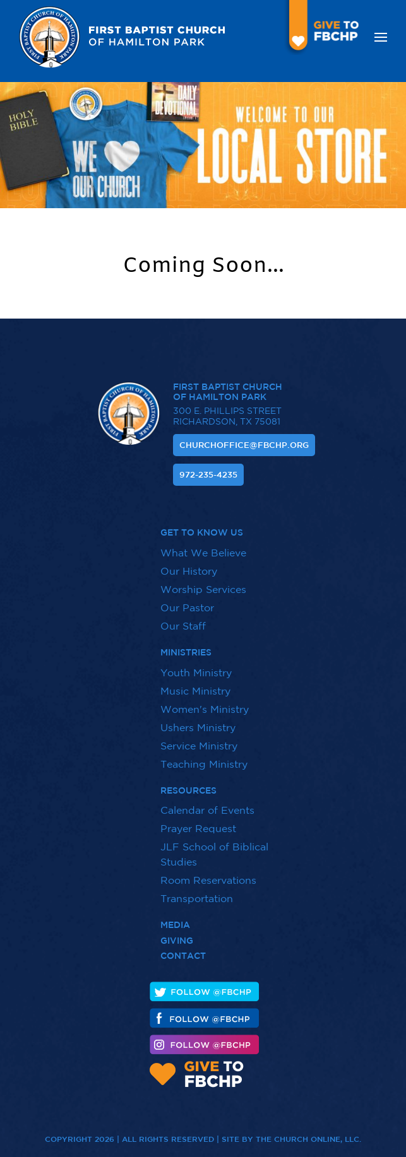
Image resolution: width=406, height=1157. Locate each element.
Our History (188, 563)
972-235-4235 (208, 474)
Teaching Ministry (204, 755)
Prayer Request (198, 820)
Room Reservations (208, 872)
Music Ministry (195, 682)
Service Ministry (198, 737)
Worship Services (203, 581)
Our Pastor (187, 600)
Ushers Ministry (198, 719)
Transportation (196, 890)
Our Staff (183, 618)
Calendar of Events (207, 802)
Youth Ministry (196, 664)
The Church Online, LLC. (308, 1131)
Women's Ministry (204, 701)
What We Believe (203, 545)
